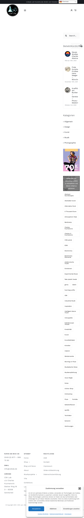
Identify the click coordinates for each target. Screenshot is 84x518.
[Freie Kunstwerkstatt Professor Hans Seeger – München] (67, 68)
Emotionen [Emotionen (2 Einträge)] (68, 268)
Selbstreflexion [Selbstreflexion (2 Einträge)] (70, 405)
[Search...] (71, 36)
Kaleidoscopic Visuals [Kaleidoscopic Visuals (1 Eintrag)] (69, 323)
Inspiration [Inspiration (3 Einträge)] (68, 306)
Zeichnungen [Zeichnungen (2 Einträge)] (69, 426)
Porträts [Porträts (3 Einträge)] (75, 399)
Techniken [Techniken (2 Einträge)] (68, 415)
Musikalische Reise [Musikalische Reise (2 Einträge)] (71, 367)
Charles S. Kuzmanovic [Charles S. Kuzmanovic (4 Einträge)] (69, 234)
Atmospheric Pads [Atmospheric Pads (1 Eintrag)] (71, 217)
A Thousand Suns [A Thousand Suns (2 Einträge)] (70, 211)
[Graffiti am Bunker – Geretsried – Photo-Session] (67, 89)
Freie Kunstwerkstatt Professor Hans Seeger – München (75, 73)
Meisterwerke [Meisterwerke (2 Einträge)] (69, 356)
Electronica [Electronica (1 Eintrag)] (68, 251)
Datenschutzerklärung (56, 514)
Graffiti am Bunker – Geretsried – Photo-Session (75, 95)
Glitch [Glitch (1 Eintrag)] (74, 284)
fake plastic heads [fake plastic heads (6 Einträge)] (71, 279)
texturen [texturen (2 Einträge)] (67, 421)
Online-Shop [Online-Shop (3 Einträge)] (69, 388)
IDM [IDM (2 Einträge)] (66, 295)
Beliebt (67, 46)
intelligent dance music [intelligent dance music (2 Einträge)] (70, 311)
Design (67, 127)
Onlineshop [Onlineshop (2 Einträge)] (68, 394)
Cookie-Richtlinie (43, 514)
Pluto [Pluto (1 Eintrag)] (66, 399)
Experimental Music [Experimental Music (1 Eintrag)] (71, 274)
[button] (80, 488)
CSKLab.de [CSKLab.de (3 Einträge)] (68, 240)
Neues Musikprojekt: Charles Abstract (75, 55)
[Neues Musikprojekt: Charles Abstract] (67, 53)
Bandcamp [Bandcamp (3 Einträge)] (68, 222)
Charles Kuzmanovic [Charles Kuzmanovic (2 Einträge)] (69, 228)
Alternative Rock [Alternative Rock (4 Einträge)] (70, 206)
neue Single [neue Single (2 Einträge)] (69, 378)
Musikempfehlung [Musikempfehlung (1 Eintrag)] (71, 372)
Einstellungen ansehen (71, 509)
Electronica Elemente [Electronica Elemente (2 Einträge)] (68, 256)
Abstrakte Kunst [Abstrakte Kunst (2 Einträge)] (70, 201)
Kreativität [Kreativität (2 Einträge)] (68, 329)
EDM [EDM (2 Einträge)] (66, 245)
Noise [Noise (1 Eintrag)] (66, 383)
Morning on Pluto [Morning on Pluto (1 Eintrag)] (70, 361)
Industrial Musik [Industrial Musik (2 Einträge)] (70, 301)
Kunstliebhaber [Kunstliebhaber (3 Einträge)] (70, 340)
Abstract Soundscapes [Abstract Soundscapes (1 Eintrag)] (69, 194)
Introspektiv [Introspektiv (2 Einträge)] (69, 318)
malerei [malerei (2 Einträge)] (67, 351)
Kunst (66, 132)
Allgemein (68, 122)
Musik (66, 137)
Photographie (70, 143)
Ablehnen (53, 509)
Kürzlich (75, 46)
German (64, 1)
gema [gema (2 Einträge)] (66, 284)
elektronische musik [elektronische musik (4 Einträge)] (69, 262)
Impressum (67, 514)
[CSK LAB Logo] (13, 5)
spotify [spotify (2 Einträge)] (67, 410)
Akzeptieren (36, 509)
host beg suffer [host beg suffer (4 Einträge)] (70, 290)
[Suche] (66, 36)
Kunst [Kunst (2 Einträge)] (67, 335)
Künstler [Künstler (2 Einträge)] (67, 345)
